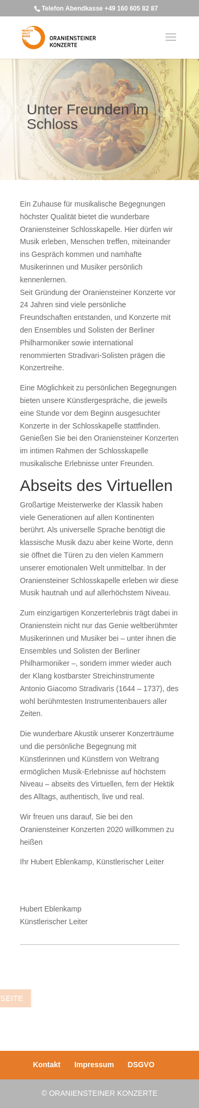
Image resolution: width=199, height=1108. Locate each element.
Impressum (94, 1064)
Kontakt (46, 1064)
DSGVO (141, 1064)
